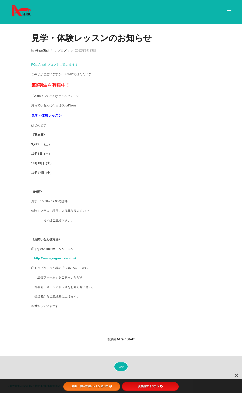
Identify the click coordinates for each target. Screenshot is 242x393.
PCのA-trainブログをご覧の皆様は (54, 64)
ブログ (62, 50)
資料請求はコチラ (150, 386)
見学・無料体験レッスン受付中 (91, 386)
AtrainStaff (42, 50)
